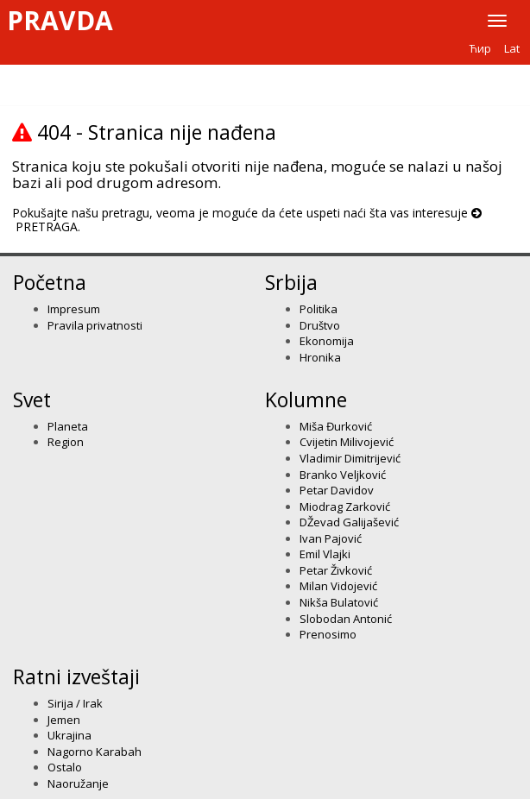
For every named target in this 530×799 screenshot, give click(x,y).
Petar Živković (336, 570)
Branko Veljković (343, 474)
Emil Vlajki (325, 554)
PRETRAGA (47, 226)
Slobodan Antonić (346, 618)
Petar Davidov (337, 490)
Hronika (320, 357)
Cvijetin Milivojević (347, 442)
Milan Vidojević (338, 586)
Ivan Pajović (331, 538)
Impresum (73, 309)
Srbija (291, 282)
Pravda (60, 20)
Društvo (320, 325)
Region (65, 442)
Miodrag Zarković (345, 506)
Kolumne (306, 399)
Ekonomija (327, 341)
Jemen (63, 719)
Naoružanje (78, 783)
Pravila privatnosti (94, 325)
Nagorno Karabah (94, 751)
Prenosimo (328, 634)
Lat (512, 48)
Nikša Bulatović (339, 602)
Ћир (480, 48)
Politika (319, 309)
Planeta (67, 426)
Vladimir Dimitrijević (350, 458)
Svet (32, 399)
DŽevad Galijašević (349, 522)
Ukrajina (69, 735)
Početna (49, 282)
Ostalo (64, 767)
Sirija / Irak (75, 703)
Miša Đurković (336, 426)
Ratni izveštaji (76, 676)
